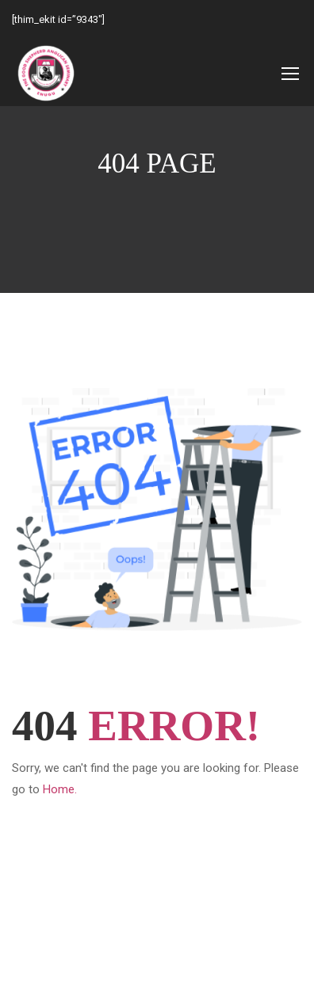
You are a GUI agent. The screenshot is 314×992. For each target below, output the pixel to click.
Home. (60, 789)
